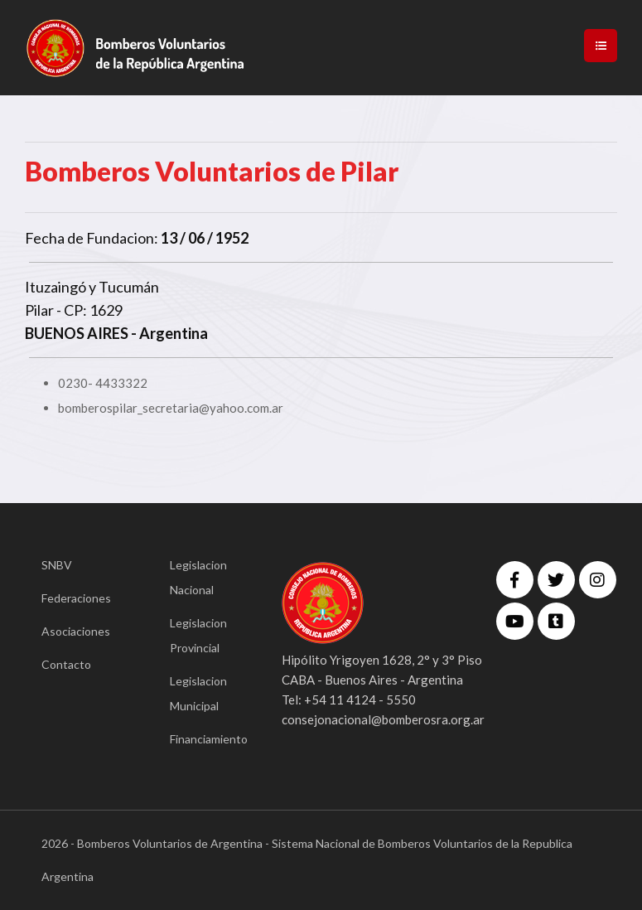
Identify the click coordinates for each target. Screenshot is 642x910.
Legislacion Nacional (198, 577)
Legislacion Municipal (198, 693)
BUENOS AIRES (76, 333)
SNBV (56, 565)
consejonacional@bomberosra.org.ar (383, 719)
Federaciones (72, 598)
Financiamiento (201, 739)
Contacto (66, 664)
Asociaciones (72, 631)
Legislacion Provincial (198, 635)
